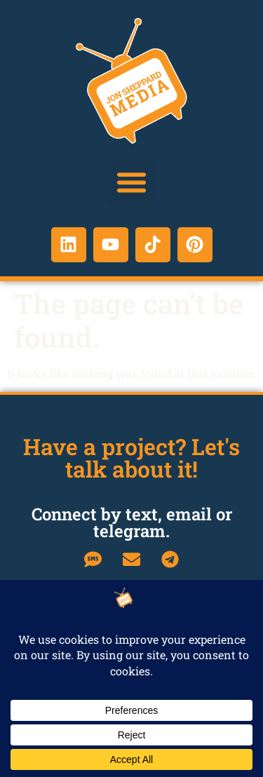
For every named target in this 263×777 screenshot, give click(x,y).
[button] (132, 182)
